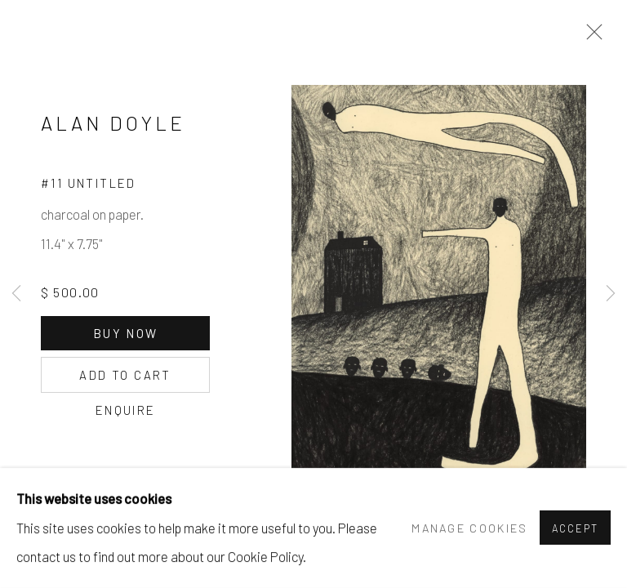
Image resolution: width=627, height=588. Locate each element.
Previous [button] (16, 294)
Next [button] (610, 294)
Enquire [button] (126, 410)
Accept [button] (575, 529)
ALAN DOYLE (113, 123)
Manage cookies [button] (469, 528)
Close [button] (590, 36)
